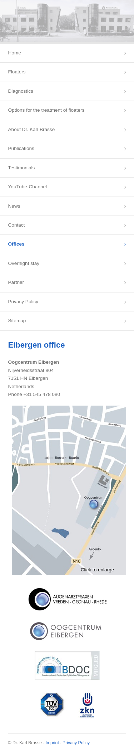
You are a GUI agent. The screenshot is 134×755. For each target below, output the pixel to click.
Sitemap (17, 320)
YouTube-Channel (27, 186)
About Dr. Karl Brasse (31, 129)
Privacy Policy (23, 301)
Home (14, 52)
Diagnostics (20, 91)
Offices (16, 244)
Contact (16, 225)
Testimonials (21, 167)
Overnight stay (24, 263)
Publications (21, 148)
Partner (16, 282)
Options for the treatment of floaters (46, 110)
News (14, 206)
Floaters (17, 71)
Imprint (52, 742)
